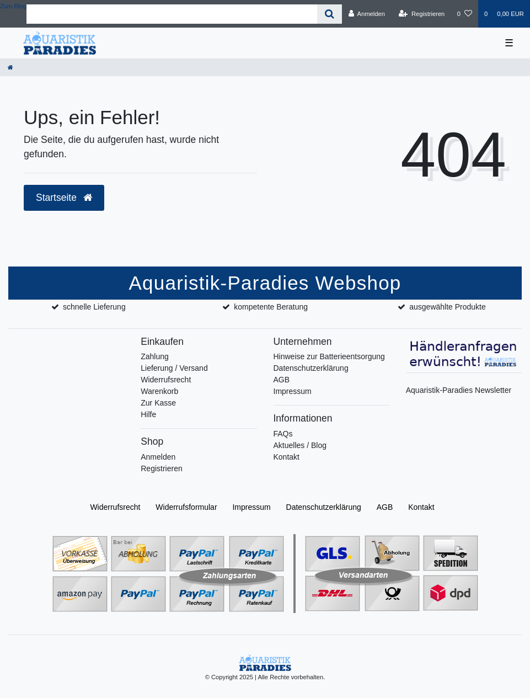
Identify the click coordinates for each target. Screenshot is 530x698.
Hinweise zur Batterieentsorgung (329, 356)
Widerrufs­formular (186, 507)
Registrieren (161, 468)
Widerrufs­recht (115, 507)
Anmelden (158, 456)
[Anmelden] (366, 14)
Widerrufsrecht (166, 379)
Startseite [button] (64, 197)
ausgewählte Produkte (447, 306)
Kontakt (286, 456)
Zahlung (155, 356)
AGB (282, 379)
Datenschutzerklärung (311, 368)
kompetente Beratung (271, 306)
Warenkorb (159, 391)
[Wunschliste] (464, 14)
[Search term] (171, 14)
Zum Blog (13, 6)
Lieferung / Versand (174, 368)
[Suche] (329, 14)
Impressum (293, 391)
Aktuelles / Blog (300, 445)
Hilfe (148, 414)
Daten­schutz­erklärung (323, 507)
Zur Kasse (158, 402)
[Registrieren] (422, 14)
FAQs (283, 433)
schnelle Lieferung (94, 306)
